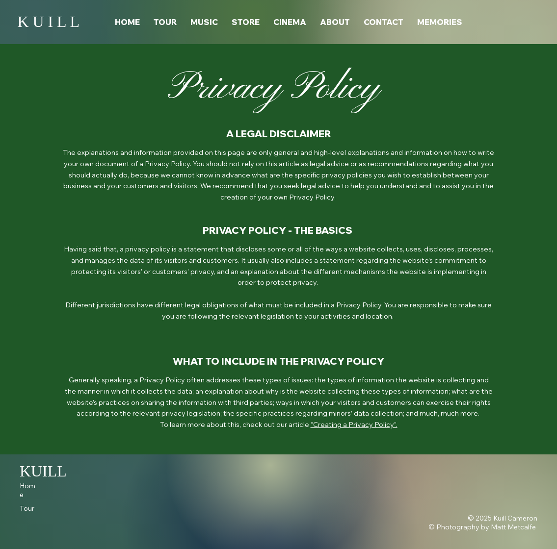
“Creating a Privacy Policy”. (354, 424)
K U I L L (48, 21)
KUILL (43, 471)
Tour (27, 508)
